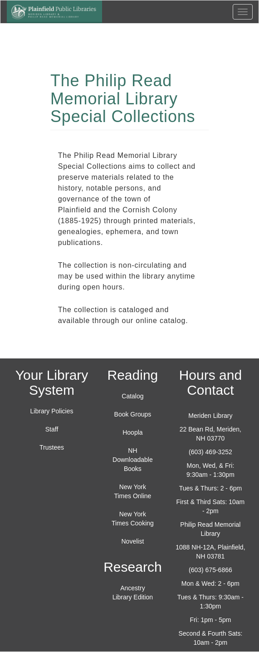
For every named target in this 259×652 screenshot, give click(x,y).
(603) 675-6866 (210, 570)
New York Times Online (132, 491)
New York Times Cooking (133, 518)
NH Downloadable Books (132, 459)
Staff (52, 429)
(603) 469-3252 (210, 452)
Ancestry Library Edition (132, 592)
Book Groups (132, 414)
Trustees (51, 447)
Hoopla (132, 432)
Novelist (133, 541)
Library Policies (51, 411)
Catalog (132, 396)
